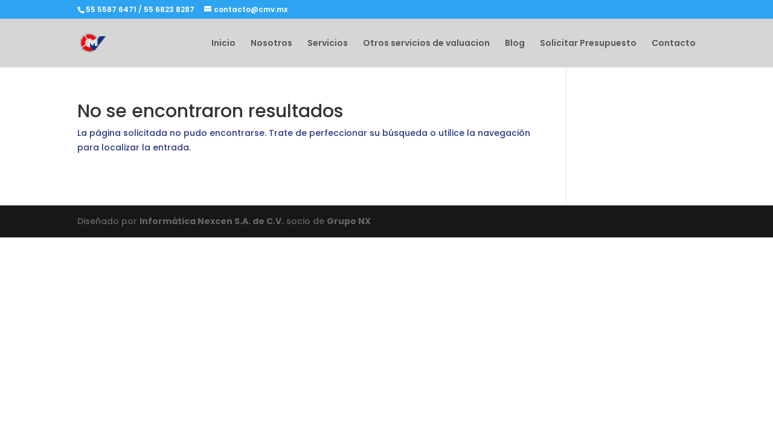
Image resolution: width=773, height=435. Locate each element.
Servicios (327, 44)
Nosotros (271, 44)
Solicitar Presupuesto (588, 44)
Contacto (674, 44)
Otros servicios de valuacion (426, 44)
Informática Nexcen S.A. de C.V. (212, 221)
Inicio (223, 44)
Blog (515, 44)
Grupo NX (349, 221)
